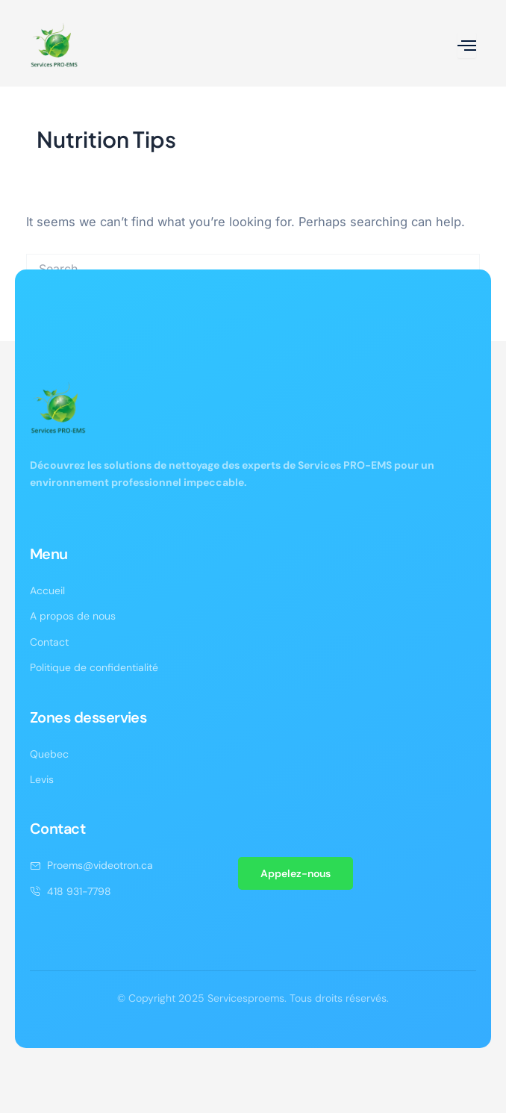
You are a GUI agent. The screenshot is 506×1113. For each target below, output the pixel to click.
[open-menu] (466, 45)
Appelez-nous (295, 873)
